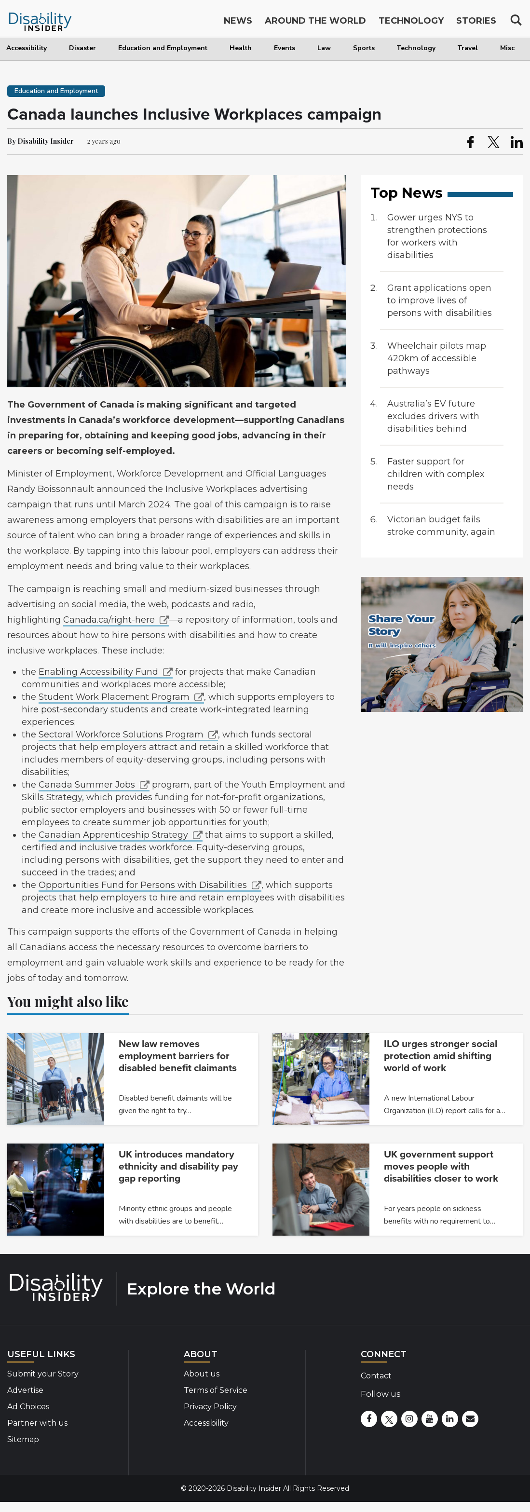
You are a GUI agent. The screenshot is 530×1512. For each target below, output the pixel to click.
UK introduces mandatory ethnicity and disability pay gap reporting (178, 1166)
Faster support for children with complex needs (436, 474)
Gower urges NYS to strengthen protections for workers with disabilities (437, 236)
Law (324, 48)
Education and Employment (162, 48)
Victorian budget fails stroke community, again (441, 525)
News (238, 23)
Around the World (315, 23)
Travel (468, 48)
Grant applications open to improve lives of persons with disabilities (439, 300)
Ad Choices (28, 1406)
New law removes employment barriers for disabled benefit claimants (178, 1056)
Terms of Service (215, 1390)
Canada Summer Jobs (87, 784)
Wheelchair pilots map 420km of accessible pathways (436, 358)
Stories (476, 23)
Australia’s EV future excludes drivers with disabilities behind (433, 416)
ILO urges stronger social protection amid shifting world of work (440, 1056)
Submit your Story (43, 1373)
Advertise (25, 1390)
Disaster (82, 48)
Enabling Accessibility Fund (98, 672)
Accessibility (26, 48)
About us (201, 1373)
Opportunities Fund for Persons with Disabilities (143, 885)
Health (241, 48)
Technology (416, 48)
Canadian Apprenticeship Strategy (113, 835)
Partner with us (37, 1423)
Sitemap (23, 1439)
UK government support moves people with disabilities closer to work (441, 1166)
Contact (376, 1375)
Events (284, 48)
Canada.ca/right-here (109, 619)
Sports (364, 48)
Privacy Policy (210, 1406)
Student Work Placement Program (114, 697)
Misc (507, 48)
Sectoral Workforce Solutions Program (121, 734)
